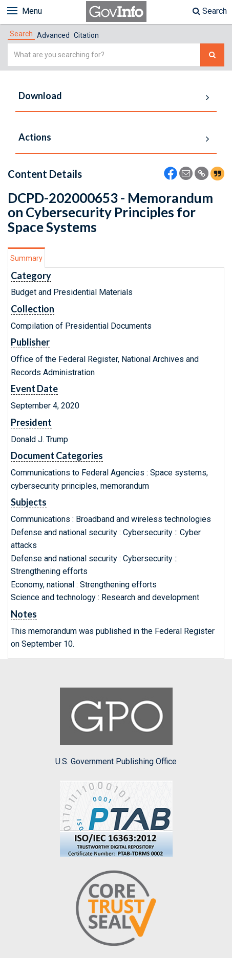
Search (210, 11)
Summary (26, 258)
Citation (86, 35)
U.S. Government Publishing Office (116, 727)
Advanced (53, 35)
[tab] (21, 34)
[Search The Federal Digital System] (212, 54)
